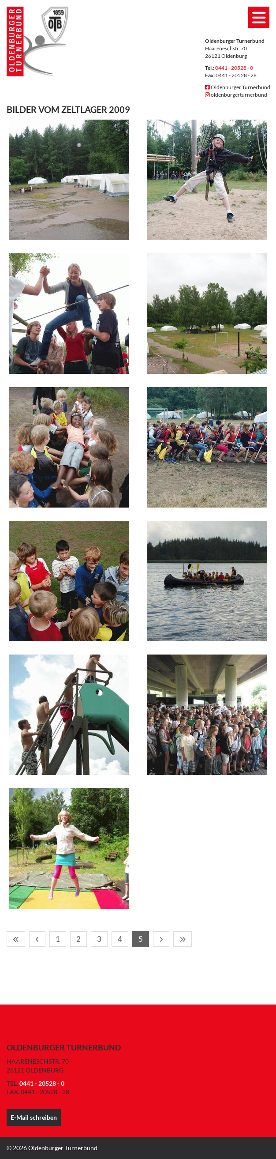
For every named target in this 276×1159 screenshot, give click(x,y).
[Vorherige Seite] (37, 939)
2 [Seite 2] (78, 939)
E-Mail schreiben (34, 1117)
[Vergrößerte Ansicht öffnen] (69, 180)
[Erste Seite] (16, 939)
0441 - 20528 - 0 (234, 67)
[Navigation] (258, 17)
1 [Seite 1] (58, 939)
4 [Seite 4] (120, 939)
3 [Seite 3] (99, 939)
